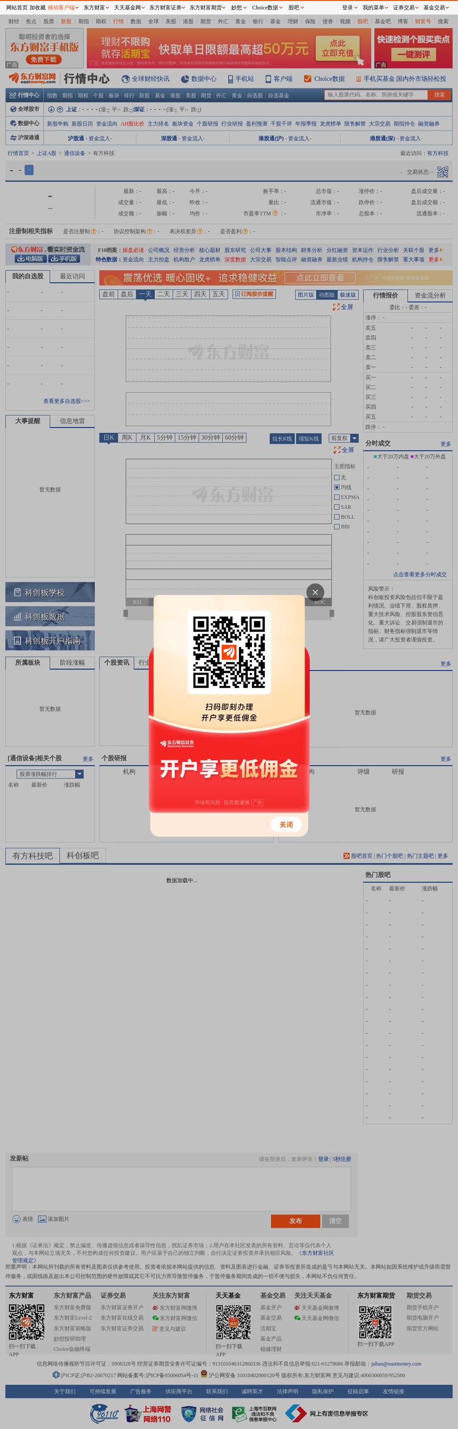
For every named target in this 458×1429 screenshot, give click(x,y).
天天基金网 (127, 7)
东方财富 (94, 7)
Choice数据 (265, 7)
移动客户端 (61, 7)
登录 (347, 7)
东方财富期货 (206, 7)
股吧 (293, 7)
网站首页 (17, 7)
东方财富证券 (165, 7)
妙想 (236, 7)
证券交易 (404, 7)
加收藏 (38, 7)
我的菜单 (373, 7)
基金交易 (434, 7)
